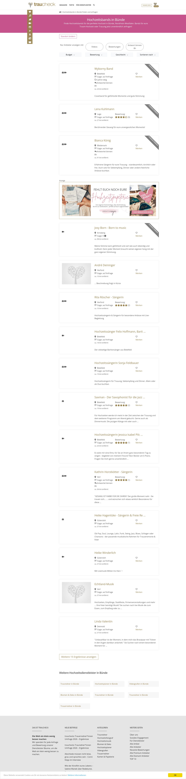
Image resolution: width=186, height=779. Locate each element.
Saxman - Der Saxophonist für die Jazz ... (120, 397)
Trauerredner (103, 753)
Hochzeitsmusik (104, 741)
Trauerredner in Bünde (70, 706)
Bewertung (95, 54)
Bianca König (103, 140)
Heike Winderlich (105, 553)
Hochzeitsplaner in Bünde (106, 684)
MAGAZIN (63, 5)
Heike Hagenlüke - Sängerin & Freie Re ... (120, 515)
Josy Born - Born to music (110, 228)
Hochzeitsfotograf (105, 738)
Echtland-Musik (104, 584)
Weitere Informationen (79, 775)
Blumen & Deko (104, 744)
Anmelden (147, 5)
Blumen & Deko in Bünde (71, 695)
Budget (69, 54)
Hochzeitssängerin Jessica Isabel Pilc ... (119, 434)
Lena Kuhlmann (104, 109)
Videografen (102, 750)
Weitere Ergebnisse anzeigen (78, 656)
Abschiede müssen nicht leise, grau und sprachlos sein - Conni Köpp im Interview (79, 757)
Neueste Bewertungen (140, 750)
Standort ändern (68, 36)
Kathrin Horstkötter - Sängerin (114, 472)
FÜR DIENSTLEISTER (83, 5)
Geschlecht (121, 54)
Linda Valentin (103, 621)
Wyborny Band (104, 69)
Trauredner (102, 734)
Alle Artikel (134, 744)
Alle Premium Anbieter (140, 753)
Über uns (134, 734)
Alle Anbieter (135, 747)
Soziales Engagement (139, 738)
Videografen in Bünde (138, 684)
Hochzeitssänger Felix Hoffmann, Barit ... (120, 331)
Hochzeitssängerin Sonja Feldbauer (117, 363)
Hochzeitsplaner (104, 747)
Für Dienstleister (137, 740)
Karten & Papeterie (105, 756)
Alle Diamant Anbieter (139, 756)
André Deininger (105, 265)
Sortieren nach (146, 54)
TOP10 (71, 5)
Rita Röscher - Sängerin (109, 297)
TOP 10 (133, 759)
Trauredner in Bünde (69, 684)
